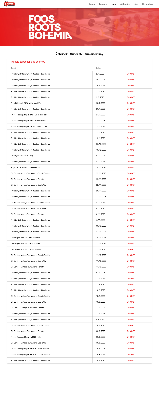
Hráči (113, 4)
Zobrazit (131, 74)
